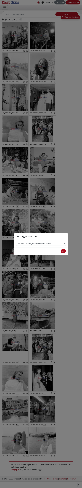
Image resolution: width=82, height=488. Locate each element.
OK (63, 251)
